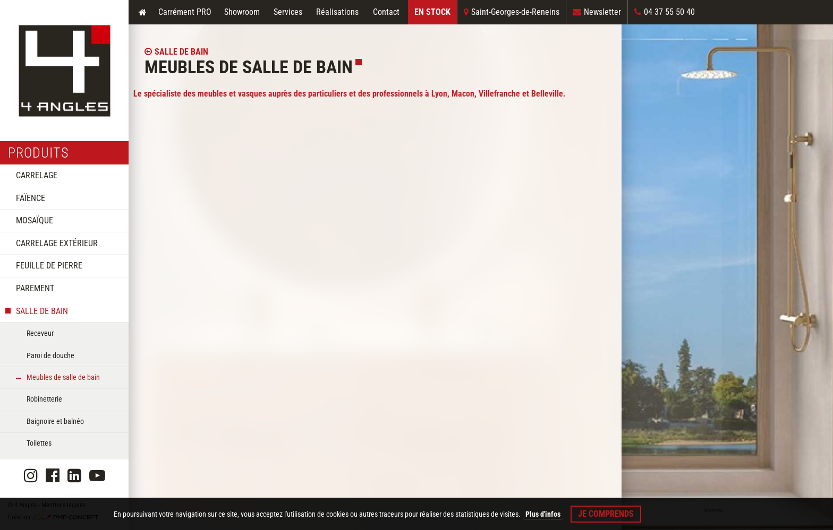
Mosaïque (34, 220)
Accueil (142, 12)
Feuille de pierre (49, 265)
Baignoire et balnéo (55, 421)
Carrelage (36, 175)
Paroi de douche (50, 355)
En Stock (432, 12)
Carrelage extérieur (57, 243)
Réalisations (337, 12)
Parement (35, 288)
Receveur (40, 333)
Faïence (30, 198)
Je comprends (606, 514)
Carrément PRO (184, 12)
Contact (386, 12)
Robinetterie (44, 399)
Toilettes (39, 443)
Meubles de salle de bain (63, 377)
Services (288, 12)
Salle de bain (42, 311)
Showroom (242, 12)
